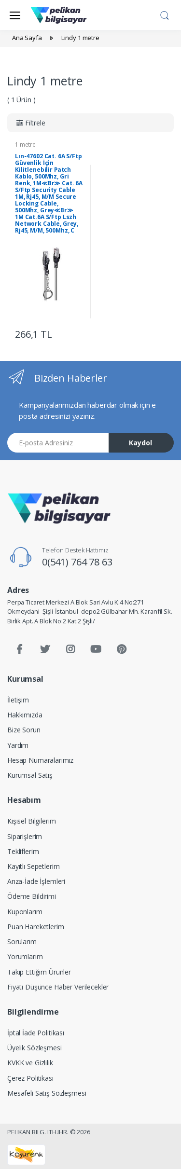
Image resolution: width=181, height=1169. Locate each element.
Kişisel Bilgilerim (31, 820)
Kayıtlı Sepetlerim (33, 866)
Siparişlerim (24, 836)
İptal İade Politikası (35, 1032)
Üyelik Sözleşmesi (34, 1047)
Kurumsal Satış (30, 775)
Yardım (17, 745)
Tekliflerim (23, 851)
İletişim (18, 699)
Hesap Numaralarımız (40, 760)
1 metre (25, 144)
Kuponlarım (24, 911)
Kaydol (140, 442)
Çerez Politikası (30, 1078)
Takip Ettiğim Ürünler (39, 971)
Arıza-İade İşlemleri (36, 881)
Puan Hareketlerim (35, 926)
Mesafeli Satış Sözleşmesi (46, 1093)
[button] (164, 14)
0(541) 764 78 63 (77, 561)
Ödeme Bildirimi (31, 896)
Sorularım (22, 941)
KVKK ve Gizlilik (30, 1062)
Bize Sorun (24, 729)
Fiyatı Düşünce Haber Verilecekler (58, 986)
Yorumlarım (25, 956)
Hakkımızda (24, 714)
